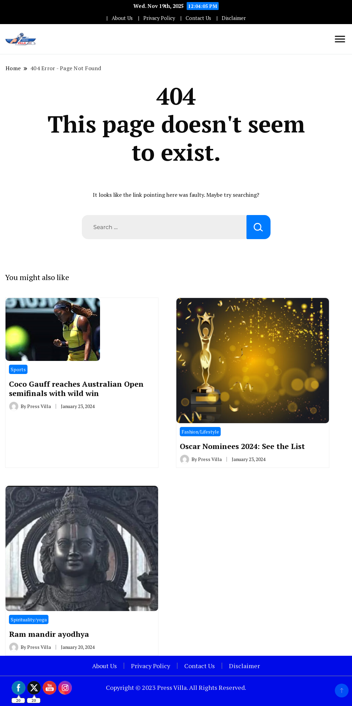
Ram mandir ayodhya (49, 634)
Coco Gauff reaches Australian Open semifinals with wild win (76, 388)
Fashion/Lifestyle (200, 431)
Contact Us (198, 18)
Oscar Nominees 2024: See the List (242, 446)
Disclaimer (234, 18)
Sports (18, 369)
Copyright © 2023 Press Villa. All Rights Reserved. (176, 687)
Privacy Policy (159, 18)
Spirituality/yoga (29, 619)
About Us (122, 18)
